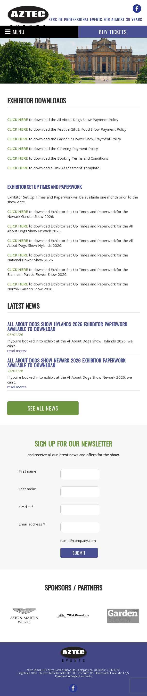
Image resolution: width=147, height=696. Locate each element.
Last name (27, 488)
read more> (17, 350)
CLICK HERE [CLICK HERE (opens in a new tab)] (17, 119)
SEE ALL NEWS (43, 409)
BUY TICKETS (113, 32)
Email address (30, 524)
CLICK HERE (17, 138)
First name (27, 471)
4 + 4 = (24, 506)
